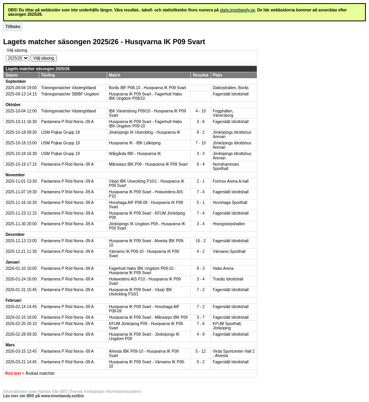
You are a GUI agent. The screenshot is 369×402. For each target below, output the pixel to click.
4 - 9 (201, 334)
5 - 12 (201, 351)
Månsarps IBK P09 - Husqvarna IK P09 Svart (148, 164)
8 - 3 (201, 268)
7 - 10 (201, 143)
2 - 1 (201, 181)
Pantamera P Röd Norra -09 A (67, 122)
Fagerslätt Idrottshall (231, 94)
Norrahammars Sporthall (226, 166)
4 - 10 (201, 111)
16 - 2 (201, 241)
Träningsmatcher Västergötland (68, 88)
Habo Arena (223, 268)
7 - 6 (201, 324)
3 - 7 (201, 317)
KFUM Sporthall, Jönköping (227, 326)
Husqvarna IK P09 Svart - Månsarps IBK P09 (148, 317)
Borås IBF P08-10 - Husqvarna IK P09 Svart (147, 88)
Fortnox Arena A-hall (231, 181)
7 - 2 (201, 290)
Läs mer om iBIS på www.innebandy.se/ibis (43, 396)
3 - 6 (201, 122)
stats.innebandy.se (237, 10)
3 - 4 (201, 224)
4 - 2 (201, 251)
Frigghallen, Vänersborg (223, 113)
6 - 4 (201, 164)
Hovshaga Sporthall (230, 202)
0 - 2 (201, 362)
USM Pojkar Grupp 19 (60, 132)
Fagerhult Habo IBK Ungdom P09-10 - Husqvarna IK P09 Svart (142, 270)
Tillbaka (13, 26)
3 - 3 (201, 153)
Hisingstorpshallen (229, 224)
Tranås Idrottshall (228, 279)
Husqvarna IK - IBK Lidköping (135, 143)
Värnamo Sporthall (229, 251)
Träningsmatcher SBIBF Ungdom (70, 94)
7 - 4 (201, 192)
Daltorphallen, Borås (231, 88)
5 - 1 (201, 202)
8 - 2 (201, 132)
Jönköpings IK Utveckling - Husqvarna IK (145, 132)
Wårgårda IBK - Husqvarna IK (135, 153)
